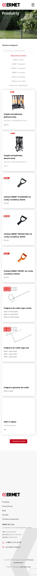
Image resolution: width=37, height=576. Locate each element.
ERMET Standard (18, 64)
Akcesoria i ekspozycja (18, 85)
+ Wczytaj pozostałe (18, 441)
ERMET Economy (18, 73)
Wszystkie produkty (18, 55)
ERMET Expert (18, 60)
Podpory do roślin (18, 81)
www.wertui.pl (25, 567)
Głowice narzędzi (18, 77)
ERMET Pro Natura (18, 68)
